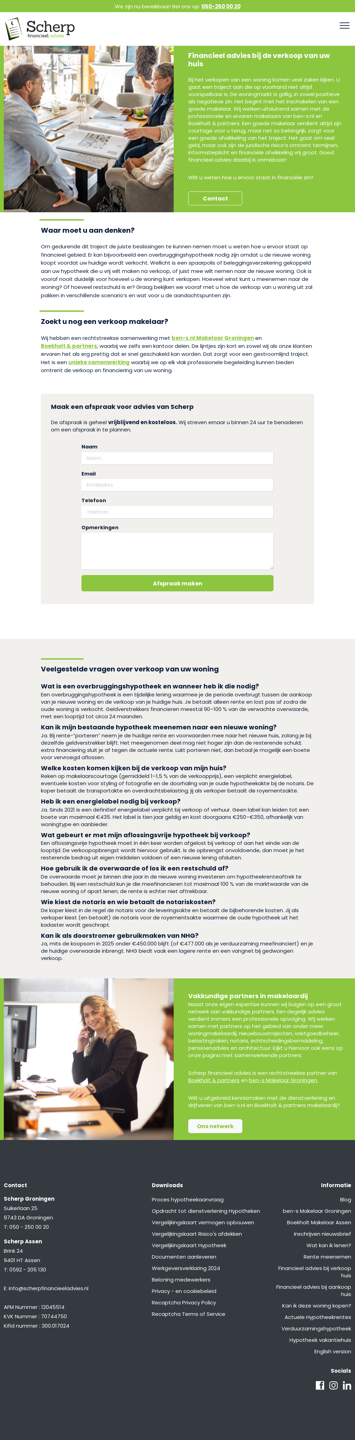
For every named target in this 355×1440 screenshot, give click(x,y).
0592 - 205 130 (27, 1269)
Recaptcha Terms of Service (188, 1314)
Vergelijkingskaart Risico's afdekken (197, 1233)
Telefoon (93, 500)
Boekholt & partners (69, 346)
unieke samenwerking (99, 362)
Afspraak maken (177, 584)
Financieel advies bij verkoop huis (314, 1272)
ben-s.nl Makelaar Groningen (213, 338)
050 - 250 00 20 (29, 1227)
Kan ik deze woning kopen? (316, 1305)
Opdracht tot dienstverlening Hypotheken (206, 1211)
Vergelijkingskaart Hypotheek (189, 1245)
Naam (89, 447)
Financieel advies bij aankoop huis (313, 1290)
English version (332, 1351)
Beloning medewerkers (181, 1279)
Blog (345, 1199)
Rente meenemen (327, 1256)
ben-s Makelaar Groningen (283, 1080)
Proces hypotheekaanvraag (188, 1199)
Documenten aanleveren (184, 1256)
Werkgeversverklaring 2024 (186, 1268)
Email (88, 474)
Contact (215, 199)
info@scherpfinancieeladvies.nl (48, 1288)
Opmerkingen (100, 527)
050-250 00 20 (221, 6)
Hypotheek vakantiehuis (320, 1340)
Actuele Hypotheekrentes (318, 1317)
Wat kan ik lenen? (328, 1245)
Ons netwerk (215, 1126)
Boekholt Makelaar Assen (319, 1222)
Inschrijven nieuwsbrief (322, 1233)
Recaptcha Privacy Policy (184, 1302)
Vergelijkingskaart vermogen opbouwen (203, 1222)
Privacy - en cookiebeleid (184, 1291)
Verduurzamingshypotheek (316, 1328)
